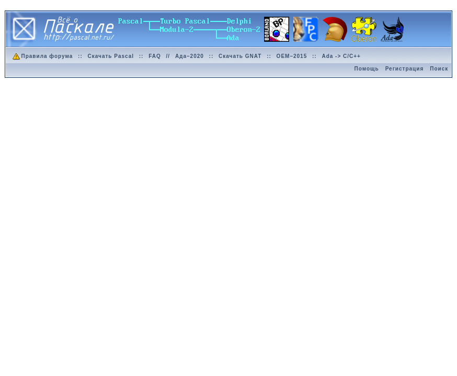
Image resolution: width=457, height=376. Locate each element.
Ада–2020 (189, 56)
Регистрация (404, 69)
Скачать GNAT (240, 56)
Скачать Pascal (111, 56)
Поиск (439, 69)
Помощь (367, 69)
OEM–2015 (292, 56)
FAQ (154, 56)
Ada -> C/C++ (341, 56)
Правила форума (42, 56)
